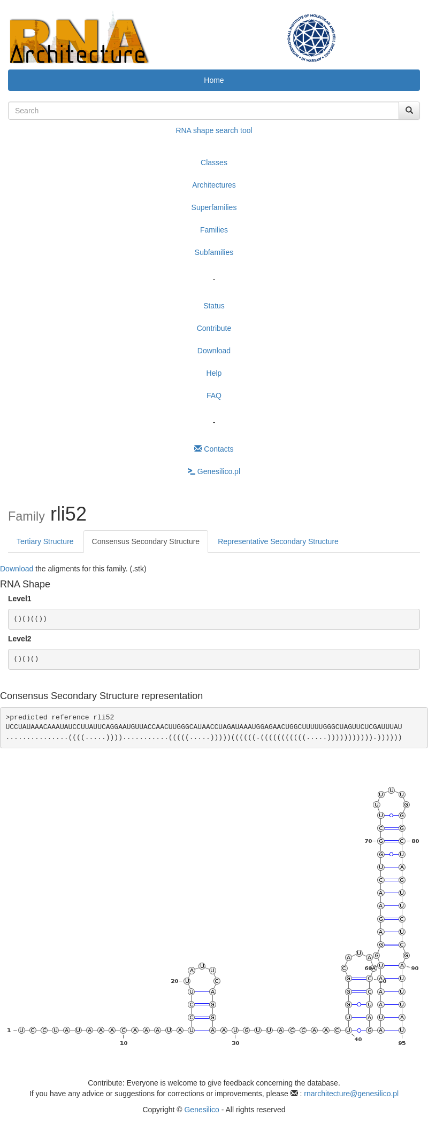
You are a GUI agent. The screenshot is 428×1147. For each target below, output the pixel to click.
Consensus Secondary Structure (146, 541)
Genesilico (201, 1109)
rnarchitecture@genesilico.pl (351, 1093)
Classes (214, 162)
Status (214, 305)
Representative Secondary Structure (278, 541)
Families (214, 230)
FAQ (214, 395)
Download (214, 350)
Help (214, 373)
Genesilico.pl (214, 471)
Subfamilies (214, 252)
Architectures (214, 185)
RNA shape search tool (213, 130)
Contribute (214, 328)
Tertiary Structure (45, 541)
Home (214, 80)
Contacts (213, 449)
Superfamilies (214, 207)
